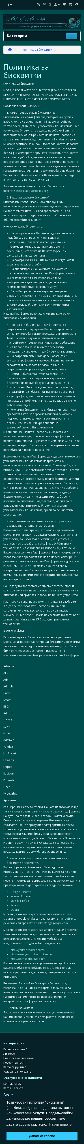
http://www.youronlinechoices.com (32, 954)
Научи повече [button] (60, 1124)
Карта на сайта (13, 1088)
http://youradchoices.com (27, 950)
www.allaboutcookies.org (32, 191)
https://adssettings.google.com (48, 923)
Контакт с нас (12, 1084)
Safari (14, 905)
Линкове (9, 1054)
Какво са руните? (14, 1067)
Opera (15, 910)
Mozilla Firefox (20, 901)
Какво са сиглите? (15, 1049)
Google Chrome (21, 892)
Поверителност (13, 1063)
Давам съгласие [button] (42, 1136)
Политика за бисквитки (37, 50)
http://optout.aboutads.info (28, 959)
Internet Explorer (21, 896)
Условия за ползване (17, 1071)
